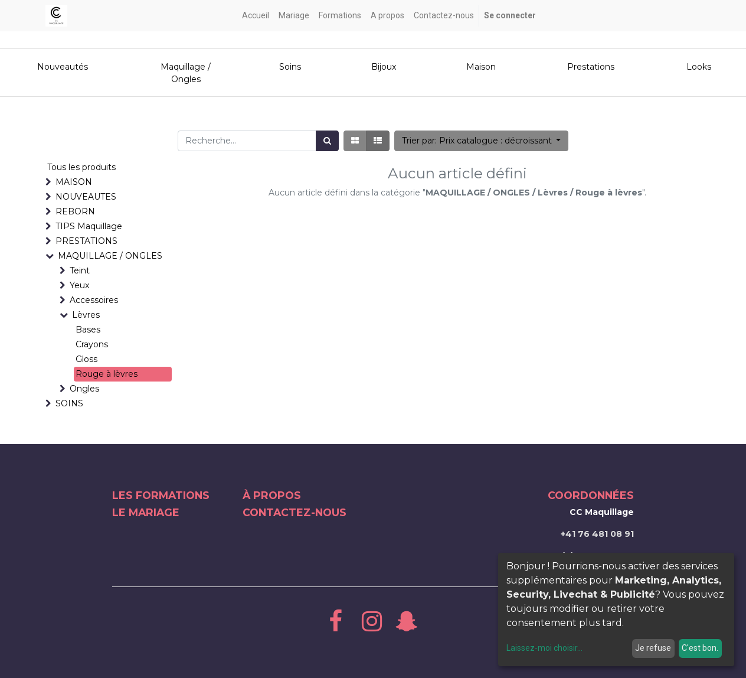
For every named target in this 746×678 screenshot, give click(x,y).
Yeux (79, 285)
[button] (481, 141)
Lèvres (86, 314)
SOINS (69, 403)
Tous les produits (81, 167)
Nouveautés (63, 66)
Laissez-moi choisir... (544, 648)
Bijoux (383, 66)
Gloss (86, 359)
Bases (88, 329)
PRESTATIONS (86, 241)
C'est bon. (700, 648)
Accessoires (94, 300)
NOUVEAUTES (85, 196)
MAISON (73, 182)
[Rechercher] (327, 141)
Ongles (84, 388)
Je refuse (653, 648)
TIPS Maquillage (88, 226)
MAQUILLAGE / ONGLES (110, 255)
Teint (80, 270)
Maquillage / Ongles (186, 72)
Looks (698, 66)
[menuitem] (255, 16)
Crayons (92, 344)
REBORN (75, 211)
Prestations (590, 66)
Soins (290, 66)
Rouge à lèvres (107, 374)
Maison (481, 66)
